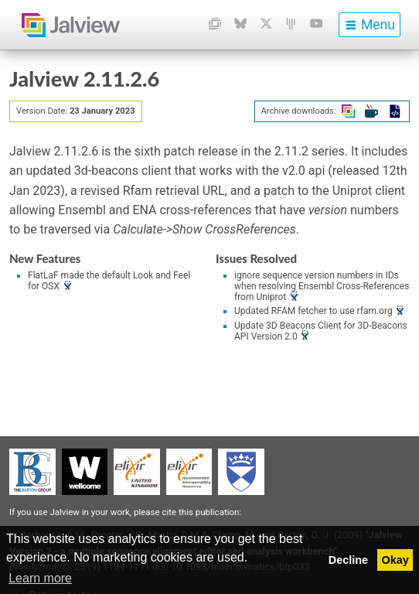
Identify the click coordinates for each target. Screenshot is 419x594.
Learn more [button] (40, 578)
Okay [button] (395, 560)
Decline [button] (348, 560)
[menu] (369, 24)
